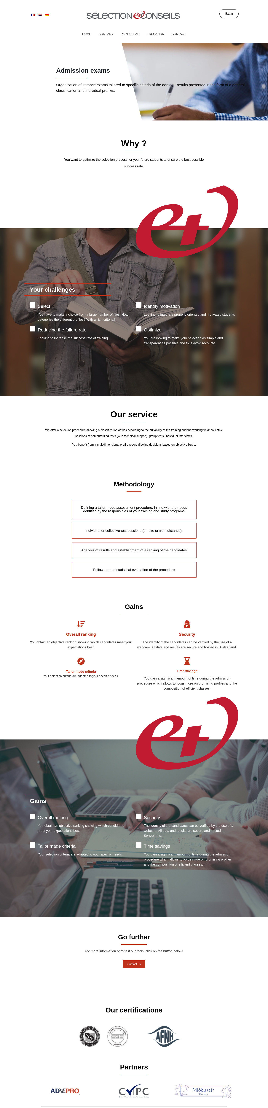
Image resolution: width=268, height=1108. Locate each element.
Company (106, 34)
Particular (130, 34)
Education (155, 34)
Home (86, 34)
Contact (179, 34)
